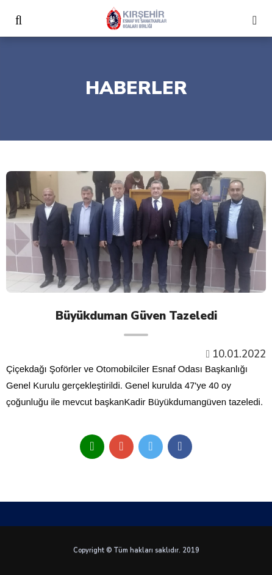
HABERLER (136, 88)
